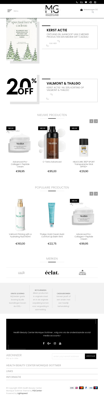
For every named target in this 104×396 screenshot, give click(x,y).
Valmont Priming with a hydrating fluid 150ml (20, 235)
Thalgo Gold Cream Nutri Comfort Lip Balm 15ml (52, 235)
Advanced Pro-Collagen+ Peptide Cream (20, 164)
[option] (20, 151)
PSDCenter (37, 390)
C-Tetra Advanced (52, 162)
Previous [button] (91, 121)
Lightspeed (22, 393)
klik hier (53, 43)
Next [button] (96, 121)
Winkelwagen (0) (89, 9)
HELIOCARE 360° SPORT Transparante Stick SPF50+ (84, 164)
